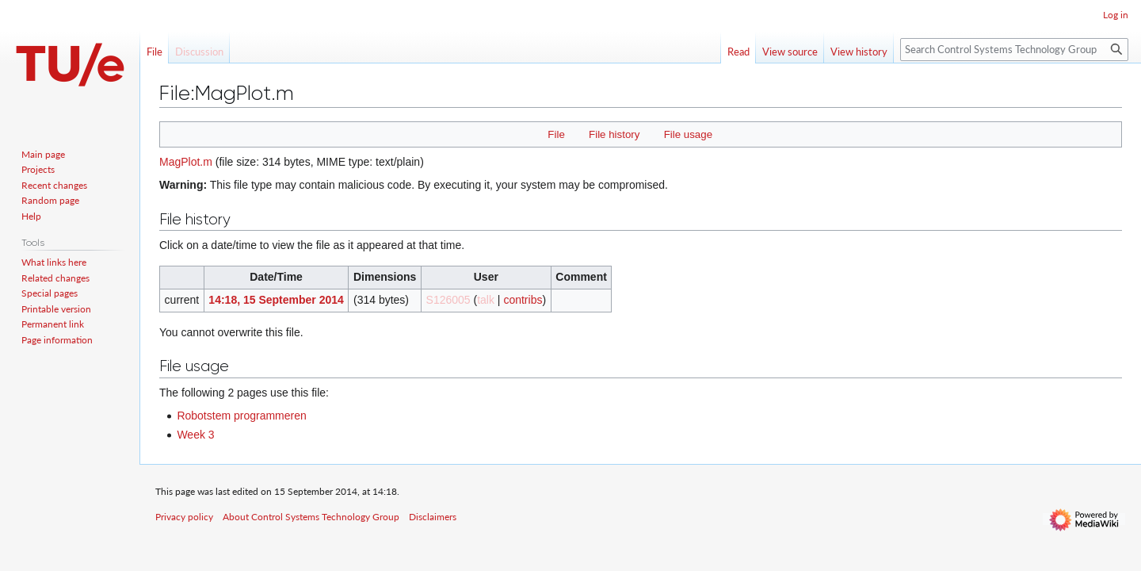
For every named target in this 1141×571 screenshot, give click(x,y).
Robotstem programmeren (241, 415)
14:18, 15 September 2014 (275, 299)
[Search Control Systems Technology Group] (1014, 49)
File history (614, 134)
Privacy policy (184, 517)
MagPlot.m (185, 161)
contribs (522, 299)
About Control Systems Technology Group (311, 517)
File (556, 134)
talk (485, 299)
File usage (688, 134)
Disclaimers (432, 517)
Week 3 (195, 434)
